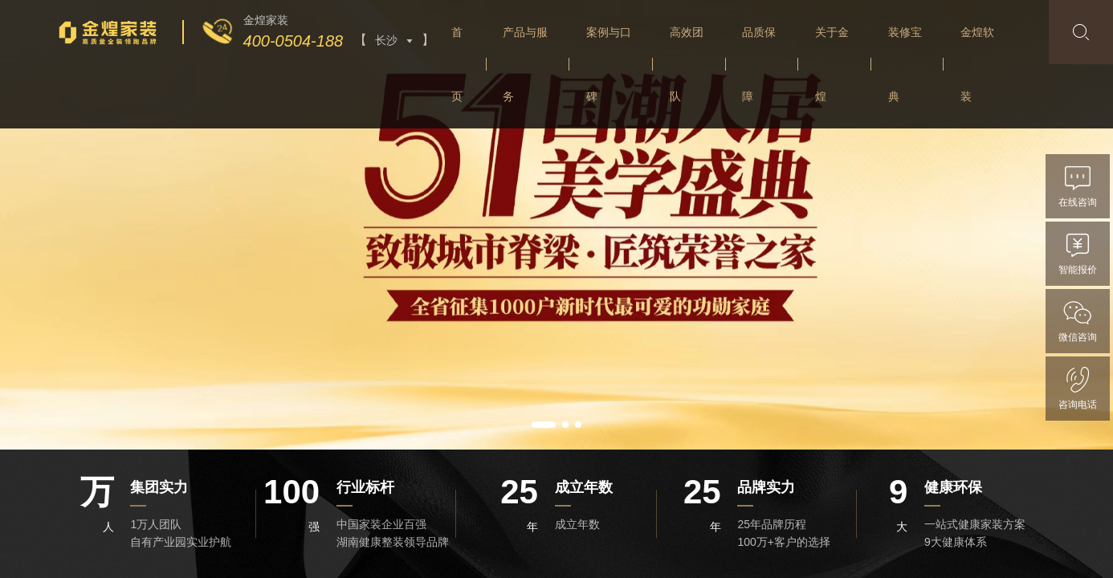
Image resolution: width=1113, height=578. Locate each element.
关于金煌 (832, 64)
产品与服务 (525, 64)
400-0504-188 (293, 41)
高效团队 (686, 64)
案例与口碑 (608, 64)
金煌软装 (977, 64)
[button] (544, 424)
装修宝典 (905, 64)
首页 (457, 64)
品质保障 (759, 64)
